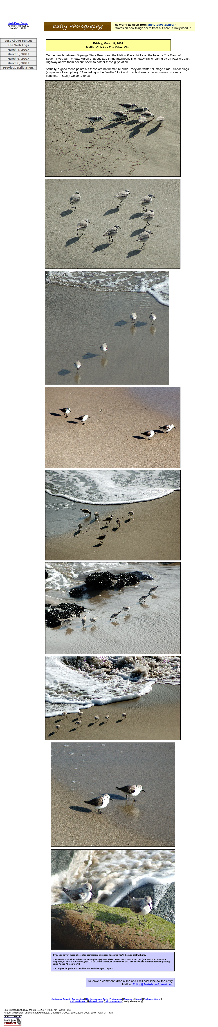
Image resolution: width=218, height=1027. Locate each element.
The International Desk (97, 999)
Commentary (78, 999)
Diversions (129, 999)
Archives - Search (152, 999)
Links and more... (78, 1001)
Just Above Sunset (18, 23)
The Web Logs (96, 1001)
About (139, 999)
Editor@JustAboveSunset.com (153, 984)
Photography (116, 999)
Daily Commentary (113, 1001)
